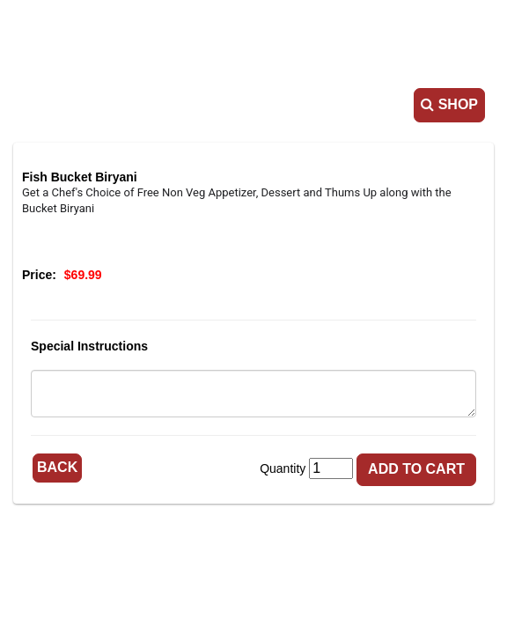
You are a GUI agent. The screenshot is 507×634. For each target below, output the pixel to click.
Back (57, 467)
